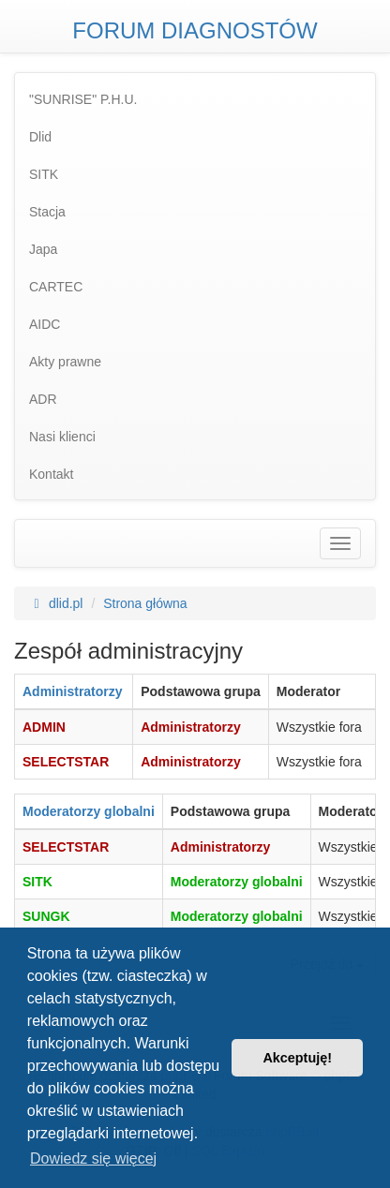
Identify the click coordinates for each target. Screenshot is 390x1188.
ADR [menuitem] (43, 399)
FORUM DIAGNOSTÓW (194, 30)
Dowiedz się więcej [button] (93, 1158)
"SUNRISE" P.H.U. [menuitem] (83, 99)
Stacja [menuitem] (47, 211)
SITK (37, 881)
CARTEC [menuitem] (55, 286)
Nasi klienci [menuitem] (62, 436)
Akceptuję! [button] (297, 1057)
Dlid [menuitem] (40, 136)
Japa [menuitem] (43, 249)
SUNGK (46, 916)
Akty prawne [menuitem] (65, 361)
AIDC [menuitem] (44, 324)
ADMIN (44, 727)
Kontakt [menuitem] (51, 474)
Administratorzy (72, 691)
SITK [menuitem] (43, 174)
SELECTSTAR (65, 761)
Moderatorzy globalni (88, 811)
